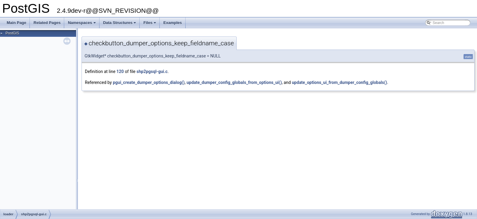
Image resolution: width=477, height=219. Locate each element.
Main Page (16, 22)
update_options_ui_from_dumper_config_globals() (339, 82)
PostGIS (12, 33)
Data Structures (120, 24)
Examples (172, 22)
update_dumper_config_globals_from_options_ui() (234, 82)
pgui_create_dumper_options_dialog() (149, 82)
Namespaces (82, 24)
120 (120, 71)
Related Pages (47, 22)
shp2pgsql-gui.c (152, 71)
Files (150, 24)
